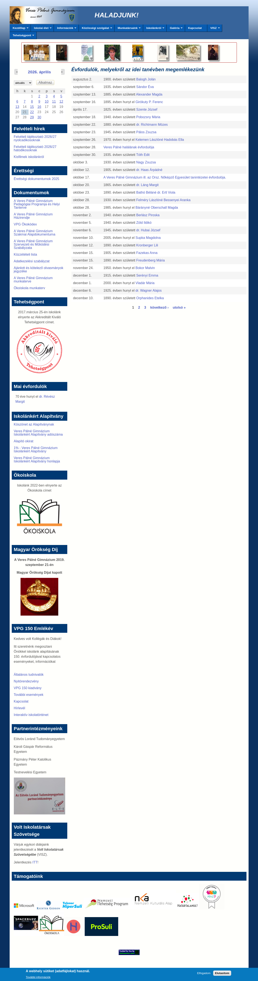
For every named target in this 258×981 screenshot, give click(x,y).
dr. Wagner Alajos (148, 290)
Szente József (146, 109)
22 (32, 112)
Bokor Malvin (145, 268)
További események (28, 694)
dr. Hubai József (148, 230)
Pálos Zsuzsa (146, 132)
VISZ (213, 29)
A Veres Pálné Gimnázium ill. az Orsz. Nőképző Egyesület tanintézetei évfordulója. (164, 177)
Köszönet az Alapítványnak (34, 424)
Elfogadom (204, 974)
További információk (38, 978)
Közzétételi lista (25, 254)
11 (54, 101)
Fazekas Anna (146, 253)
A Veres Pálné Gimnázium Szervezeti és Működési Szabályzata (33, 244)
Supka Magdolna (148, 237)
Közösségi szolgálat (95, 29)
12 (61, 101)
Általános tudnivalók (29, 674)
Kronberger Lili (147, 245)
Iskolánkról (154, 29)
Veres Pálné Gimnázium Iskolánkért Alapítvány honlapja (37, 459)
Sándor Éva (145, 87)
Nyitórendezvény (26, 681)
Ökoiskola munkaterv (29, 288)
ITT (34, 862)
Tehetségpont (22, 36)
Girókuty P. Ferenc (149, 102)
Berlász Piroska (147, 215)
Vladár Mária (144, 283)
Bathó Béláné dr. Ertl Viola (155, 192)
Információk (65, 29)
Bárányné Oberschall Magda (156, 207)
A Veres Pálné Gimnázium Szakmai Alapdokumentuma (34, 232)
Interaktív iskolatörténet (31, 715)
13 (17, 107)
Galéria (175, 29)
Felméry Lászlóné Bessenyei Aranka (163, 200)
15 (32, 107)
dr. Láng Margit (147, 185)
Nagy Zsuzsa (146, 162)
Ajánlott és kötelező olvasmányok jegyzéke (39, 269)
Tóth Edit (143, 155)
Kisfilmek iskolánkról (29, 157)
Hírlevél (19, 708)
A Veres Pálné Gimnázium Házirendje (33, 215)
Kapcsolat (195, 28)
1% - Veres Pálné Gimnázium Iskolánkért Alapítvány (36, 449)
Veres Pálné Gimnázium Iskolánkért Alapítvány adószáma (38, 432)
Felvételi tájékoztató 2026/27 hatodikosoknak (35, 148)
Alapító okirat (23, 441)
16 (39, 107)
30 (39, 117)
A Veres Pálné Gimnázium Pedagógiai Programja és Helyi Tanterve (37, 204)
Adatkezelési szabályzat (32, 261)
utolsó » (179, 307)
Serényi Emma (147, 275)
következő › (159, 307)
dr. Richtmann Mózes (152, 124)
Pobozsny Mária (148, 117)
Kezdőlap (19, 29)
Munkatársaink (127, 29)
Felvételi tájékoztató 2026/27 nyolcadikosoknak (35, 138)
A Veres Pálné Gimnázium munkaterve (33, 279)
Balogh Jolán (146, 79)
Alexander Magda (149, 94)
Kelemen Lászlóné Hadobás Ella (159, 139)
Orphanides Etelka (150, 298)
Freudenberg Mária (150, 260)
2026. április (39, 72)
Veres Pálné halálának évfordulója (128, 147)
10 (47, 101)
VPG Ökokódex (25, 224)
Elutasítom (222, 974)
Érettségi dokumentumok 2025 (36, 179)
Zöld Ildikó (144, 222)
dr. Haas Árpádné (149, 170)
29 (32, 117)
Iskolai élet (41, 29)
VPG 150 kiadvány (28, 688)
